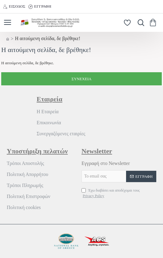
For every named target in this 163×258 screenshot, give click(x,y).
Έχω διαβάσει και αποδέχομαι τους (111, 193)
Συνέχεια (81, 79)
